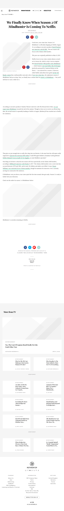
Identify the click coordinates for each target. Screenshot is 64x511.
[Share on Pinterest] (32, 37)
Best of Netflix (28, 252)
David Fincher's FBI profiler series (47, 63)
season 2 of (47, 77)
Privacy (32, 481)
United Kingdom (53, 478)
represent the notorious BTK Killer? (20, 155)
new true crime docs (38, 75)
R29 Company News (32, 478)
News (45, 252)
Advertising (11, 481)
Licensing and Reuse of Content (11, 487)
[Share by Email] (36, 37)
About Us (10, 478)
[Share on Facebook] (27, 37)
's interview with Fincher (19, 164)
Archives (32, 487)
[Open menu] (2, 10)
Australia (53, 483)
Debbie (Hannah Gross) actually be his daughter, (16, 158)
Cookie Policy (32, 483)
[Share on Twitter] (29, 247)
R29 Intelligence (10, 485)
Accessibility (32, 485)
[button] (56, 12)
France (53, 481)
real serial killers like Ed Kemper (51, 66)
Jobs (11, 480)
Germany (53, 480)
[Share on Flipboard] (34, 247)
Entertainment (38, 252)
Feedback (10, 483)
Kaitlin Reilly (32, 30)
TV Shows (20, 252)
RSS (32, 489)
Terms (32, 480)
